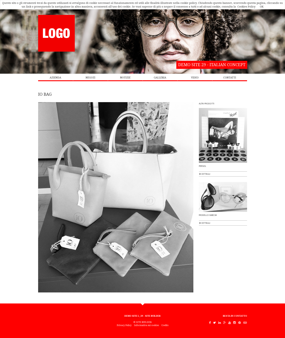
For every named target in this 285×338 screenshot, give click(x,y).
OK (262, 6)
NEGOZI (90, 77)
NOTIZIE (125, 77)
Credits (164, 325)
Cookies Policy (246, 6)
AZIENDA (55, 77)
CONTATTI (229, 77)
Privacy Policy (124, 325)
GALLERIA (160, 77)
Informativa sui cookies (146, 325)
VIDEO (195, 77)
